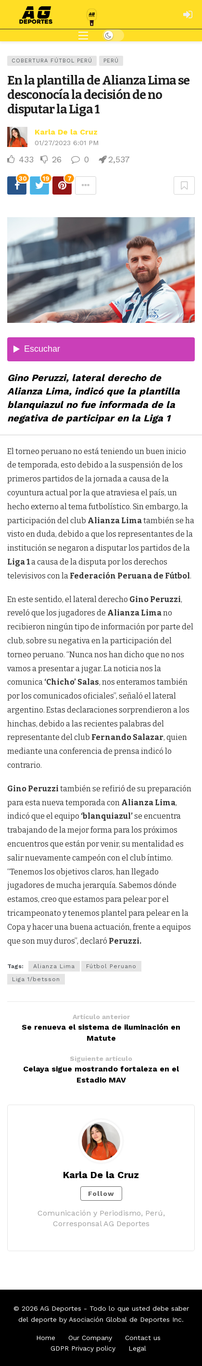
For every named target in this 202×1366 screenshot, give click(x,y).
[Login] (187, 14)
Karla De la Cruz (66, 131)
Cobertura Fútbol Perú (52, 61)
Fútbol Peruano (111, 966)
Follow (101, 1193)
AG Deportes (60, 1308)
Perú (111, 61)
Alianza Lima (54, 966)
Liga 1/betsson (36, 979)
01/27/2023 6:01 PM (67, 143)
